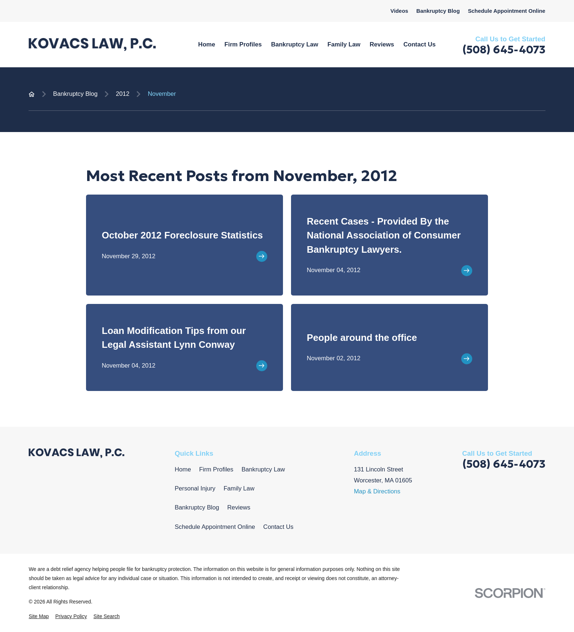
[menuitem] (39, 616)
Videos (399, 11)
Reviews (238, 507)
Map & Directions (377, 491)
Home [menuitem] (206, 44)
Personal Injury (195, 488)
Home (183, 469)
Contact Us (278, 526)
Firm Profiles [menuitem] (243, 44)
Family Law (239, 488)
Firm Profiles (216, 469)
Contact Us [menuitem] (419, 44)
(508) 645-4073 (503, 49)
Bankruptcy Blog (438, 11)
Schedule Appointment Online (506, 11)
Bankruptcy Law (263, 469)
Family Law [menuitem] (344, 44)
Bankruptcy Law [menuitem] (294, 44)
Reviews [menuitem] (382, 44)
